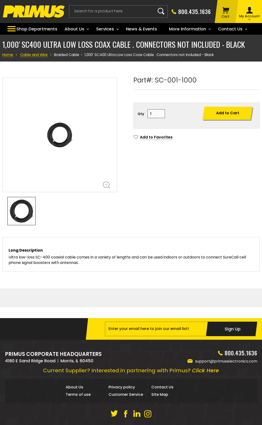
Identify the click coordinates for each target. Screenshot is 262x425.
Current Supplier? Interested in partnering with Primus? (131, 370)
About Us (74, 387)
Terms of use (78, 394)
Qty (141, 113)
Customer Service (126, 394)
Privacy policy (122, 387)
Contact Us (162, 387)
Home (7, 55)
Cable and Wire (33, 55)
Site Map (159, 394)
